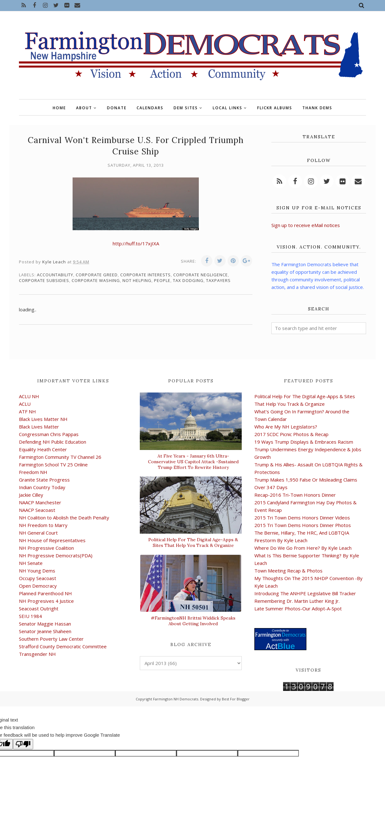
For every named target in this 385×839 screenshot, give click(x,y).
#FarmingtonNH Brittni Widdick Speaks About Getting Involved (193, 620)
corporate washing (96, 280)
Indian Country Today (42, 487)
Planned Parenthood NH (45, 593)
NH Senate (31, 563)
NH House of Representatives (52, 540)
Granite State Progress (44, 479)
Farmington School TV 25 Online (53, 464)
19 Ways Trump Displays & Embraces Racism (303, 442)
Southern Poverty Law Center (51, 639)
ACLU (25, 404)
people (162, 280)
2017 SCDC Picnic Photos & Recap (291, 434)
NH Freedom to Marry (43, 525)
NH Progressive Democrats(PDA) (55, 555)
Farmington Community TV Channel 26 (60, 457)
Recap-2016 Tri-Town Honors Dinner (295, 495)
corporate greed (97, 275)
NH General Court (38, 533)
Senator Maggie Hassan (45, 623)
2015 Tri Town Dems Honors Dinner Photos (302, 525)
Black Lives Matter (39, 426)
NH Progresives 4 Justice (46, 601)
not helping (136, 280)
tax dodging (188, 280)
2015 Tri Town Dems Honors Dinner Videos (302, 517)
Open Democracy (38, 586)
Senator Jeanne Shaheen (45, 631)
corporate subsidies (44, 280)
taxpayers (218, 280)
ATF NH (27, 411)
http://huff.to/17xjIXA (136, 243)
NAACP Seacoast (37, 510)
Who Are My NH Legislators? (285, 426)
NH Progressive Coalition (46, 548)
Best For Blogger (236, 699)
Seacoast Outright (38, 608)
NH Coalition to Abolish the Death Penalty (64, 517)
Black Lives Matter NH (43, 419)
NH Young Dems (37, 570)
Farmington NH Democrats (175, 699)
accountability (55, 275)
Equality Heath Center (43, 449)
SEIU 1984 (30, 616)
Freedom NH (33, 472)
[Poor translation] (23, 744)
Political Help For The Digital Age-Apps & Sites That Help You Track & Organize (193, 542)
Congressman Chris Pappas (49, 434)
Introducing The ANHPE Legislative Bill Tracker (305, 593)
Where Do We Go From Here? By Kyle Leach (303, 548)
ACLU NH (29, 396)
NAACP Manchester (40, 502)
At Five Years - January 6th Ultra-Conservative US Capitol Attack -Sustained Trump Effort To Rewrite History (193, 461)
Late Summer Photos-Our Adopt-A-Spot (298, 608)
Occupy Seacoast (37, 578)
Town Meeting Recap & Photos (288, 570)
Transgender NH (37, 654)
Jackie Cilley (31, 495)
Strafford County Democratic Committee (63, 646)
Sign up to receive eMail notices (305, 225)
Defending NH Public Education (52, 442)
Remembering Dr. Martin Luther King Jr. (297, 601)
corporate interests (145, 275)
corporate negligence (200, 275)
